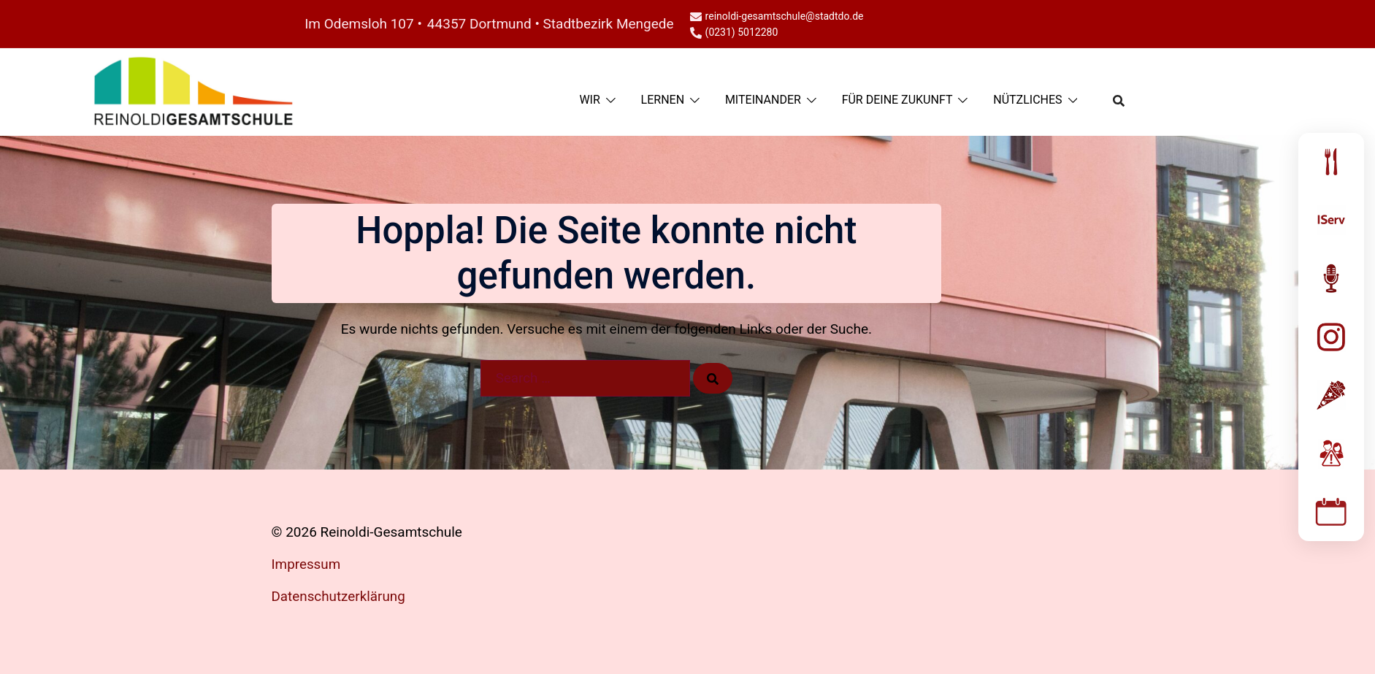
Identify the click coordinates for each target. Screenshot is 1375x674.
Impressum (307, 564)
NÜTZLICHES (1027, 100)
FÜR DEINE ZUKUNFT (897, 100)
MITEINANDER (763, 100)
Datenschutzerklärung (339, 596)
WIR (589, 100)
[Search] (713, 378)
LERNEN (663, 100)
